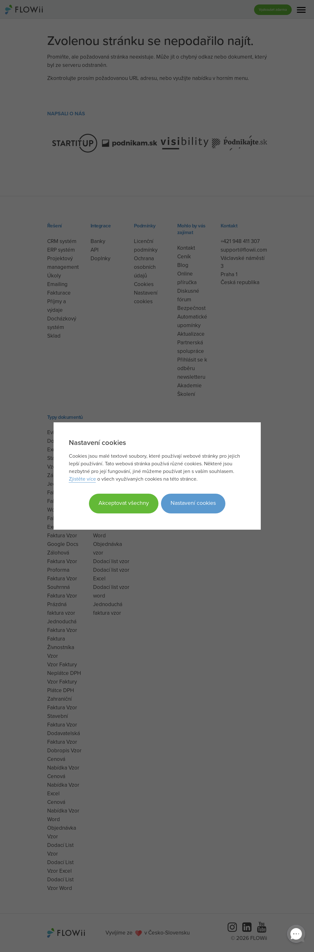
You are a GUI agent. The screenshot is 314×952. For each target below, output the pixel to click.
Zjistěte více (82, 478)
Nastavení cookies (193, 503)
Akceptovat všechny (124, 503)
